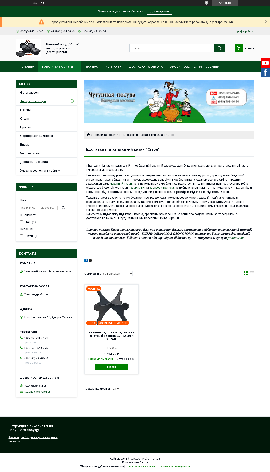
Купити (111, 367)
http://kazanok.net (35, 385)
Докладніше (159, 11)
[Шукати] (219, 48)
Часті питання (30, 153)
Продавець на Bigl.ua (135, 462)
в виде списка (252, 274)
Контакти (114, 66)
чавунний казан (121, 183)
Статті (24, 118)
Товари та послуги (57, 66)
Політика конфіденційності (174, 466)
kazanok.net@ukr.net (37, 391)
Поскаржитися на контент (141, 466)
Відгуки (25, 144)
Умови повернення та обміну (194, 66)
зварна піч (138, 187)
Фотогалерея (29, 92)
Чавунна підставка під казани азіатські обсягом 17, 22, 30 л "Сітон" (111, 336)
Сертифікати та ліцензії (37, 136)
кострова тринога (162, 187)
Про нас (91, 66)
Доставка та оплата (146, 66)
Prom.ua (155, 458)
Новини (25, 110)
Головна (27, 66)
